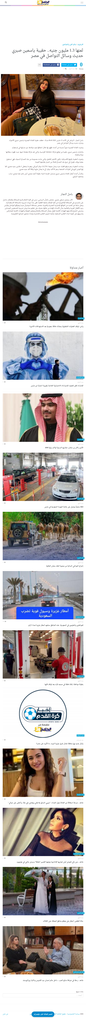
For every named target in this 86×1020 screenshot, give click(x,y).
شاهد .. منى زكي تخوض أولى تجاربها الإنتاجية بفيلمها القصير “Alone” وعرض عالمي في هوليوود (50, 862)
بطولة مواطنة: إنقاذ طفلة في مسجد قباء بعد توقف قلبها (64, 684)
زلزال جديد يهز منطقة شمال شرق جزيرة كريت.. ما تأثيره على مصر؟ (59, 743)
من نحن (5, 1014)
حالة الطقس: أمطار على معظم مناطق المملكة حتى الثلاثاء (63, 921)
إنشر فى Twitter (67, 65)
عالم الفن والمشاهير (69, 44)
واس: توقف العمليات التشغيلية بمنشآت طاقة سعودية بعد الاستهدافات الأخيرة (56, 326)
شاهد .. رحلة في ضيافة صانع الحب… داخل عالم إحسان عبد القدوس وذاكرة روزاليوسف (53, 980)
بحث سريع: (79, 992)
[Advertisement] (43, 23)
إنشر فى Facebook (49, 65)
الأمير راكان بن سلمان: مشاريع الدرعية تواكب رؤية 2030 (64, 447)
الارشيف (80, 44)
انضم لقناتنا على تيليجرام (43, 1014)
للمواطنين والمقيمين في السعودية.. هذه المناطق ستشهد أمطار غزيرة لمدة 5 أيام (55, 625)
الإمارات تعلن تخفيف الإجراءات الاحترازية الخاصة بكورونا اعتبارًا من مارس (57, 385)
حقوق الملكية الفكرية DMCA (56, 1014)
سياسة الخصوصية (73, 1014)
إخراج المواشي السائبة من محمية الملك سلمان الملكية (64, 566)
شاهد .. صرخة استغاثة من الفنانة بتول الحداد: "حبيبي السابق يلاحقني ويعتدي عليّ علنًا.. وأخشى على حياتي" (45, 802)
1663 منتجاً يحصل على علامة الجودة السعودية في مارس (63, 507)
